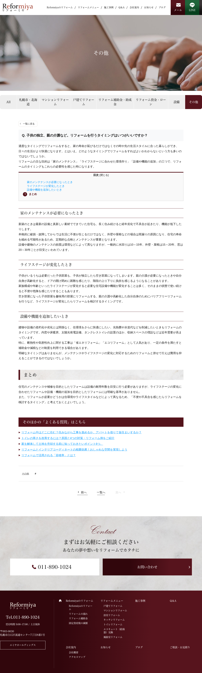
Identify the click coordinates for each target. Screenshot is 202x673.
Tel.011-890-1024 (23, 617)
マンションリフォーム (55, 102)
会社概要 (73, 652)
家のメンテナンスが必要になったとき (50, 182)
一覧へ (101, 492)
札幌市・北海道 (28, 102)
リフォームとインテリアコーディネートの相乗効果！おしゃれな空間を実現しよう (74, 449)
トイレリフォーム (113, 624)
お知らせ (149, 7)
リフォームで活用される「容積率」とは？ (48, 455)
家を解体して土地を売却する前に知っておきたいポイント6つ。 (62, 443)
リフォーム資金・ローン (151, 102)
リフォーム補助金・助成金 (115, 102)
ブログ (162, 7)
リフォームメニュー (88, 7)
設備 (177, 101)
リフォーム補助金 (78, 618)
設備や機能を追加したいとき (44, 189)
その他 (25, 473)
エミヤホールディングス (23, 645)
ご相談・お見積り (180, 647)
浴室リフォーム (112, 615)
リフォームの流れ (78, 614)
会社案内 (134, 7)
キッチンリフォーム (114, 620)
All (8, 101)
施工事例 (108, 7)
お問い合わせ (147, 567)
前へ (84, 492)
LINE (192, 10)
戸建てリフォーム (83, 102)
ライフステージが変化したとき (46, 185)
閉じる (104, 175)
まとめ (33, 194)
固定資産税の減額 (78, 623)
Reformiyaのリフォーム (60, 7)
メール (178, 10)
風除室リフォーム (113, 637)
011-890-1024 (55, 567)
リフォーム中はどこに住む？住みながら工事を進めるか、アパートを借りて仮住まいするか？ (81, 432)
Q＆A (122, 7)
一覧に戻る (29, 123)
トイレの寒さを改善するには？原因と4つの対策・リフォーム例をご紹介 (67, 438)
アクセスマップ (77, 657)
